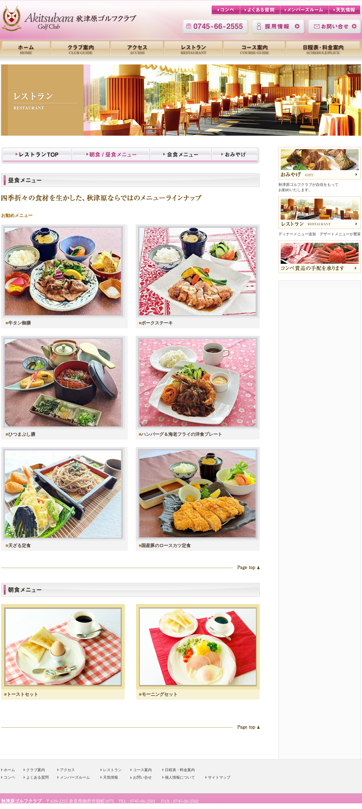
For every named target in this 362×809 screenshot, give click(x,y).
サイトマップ (219, 777)
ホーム (9, 770)
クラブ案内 (35, 770)
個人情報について (180, 777)
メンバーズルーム (75, 777)
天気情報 (110, 777)
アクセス (67, 770)
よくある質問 (37, 777)
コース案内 (142, 770)
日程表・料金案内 (180, 770)
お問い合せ (142, 777)
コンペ (9, 777)
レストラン (112, 770)
